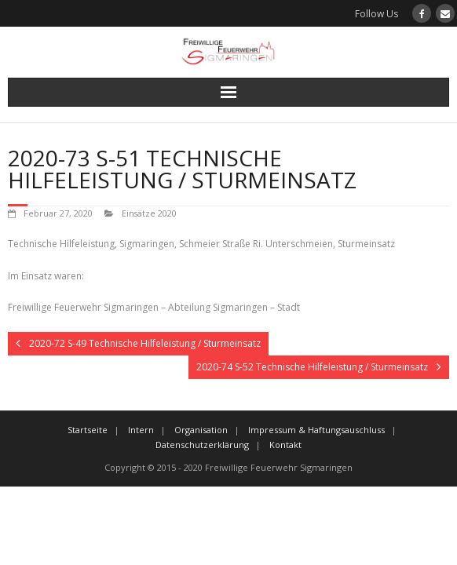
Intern (141, 430)
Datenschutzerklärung (202, 444)
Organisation (201, 430)
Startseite (88, 430)
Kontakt (285, 444)
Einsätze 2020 (149, 213)
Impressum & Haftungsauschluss (316, 430)
